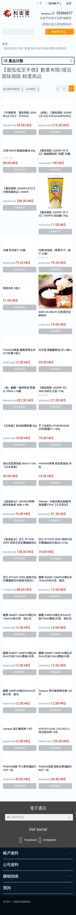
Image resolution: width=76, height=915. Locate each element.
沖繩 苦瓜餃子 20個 (14, 250)
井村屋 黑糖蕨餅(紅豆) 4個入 (55, 349)
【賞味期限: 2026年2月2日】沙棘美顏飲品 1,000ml (19, 190)
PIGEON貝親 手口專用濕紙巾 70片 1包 (19, 768)
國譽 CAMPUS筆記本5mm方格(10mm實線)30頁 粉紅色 (55, 617)
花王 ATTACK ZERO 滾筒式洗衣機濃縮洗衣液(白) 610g (55, 541)
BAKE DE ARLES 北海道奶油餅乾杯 (55, 313)
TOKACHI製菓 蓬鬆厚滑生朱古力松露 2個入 (19, 351)
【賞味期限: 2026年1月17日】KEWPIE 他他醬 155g (53, 214)
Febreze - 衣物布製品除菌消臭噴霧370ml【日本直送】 (55, 503)
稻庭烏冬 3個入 (12, 288)
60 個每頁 (33, 89)
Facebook (28, 840)
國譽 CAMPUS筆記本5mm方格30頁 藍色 (19, 692)
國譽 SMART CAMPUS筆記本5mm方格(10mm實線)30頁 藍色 (19, 656)
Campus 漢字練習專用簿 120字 (55, 692)
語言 (69, 3)
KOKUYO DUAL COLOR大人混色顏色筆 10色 (54, 730)
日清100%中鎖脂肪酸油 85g (19, 150)
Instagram (48, 840)
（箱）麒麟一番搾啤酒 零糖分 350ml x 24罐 (19, 389)
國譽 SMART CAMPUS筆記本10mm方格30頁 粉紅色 (19, 617)
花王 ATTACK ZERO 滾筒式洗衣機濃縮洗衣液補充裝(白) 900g (19, 580)
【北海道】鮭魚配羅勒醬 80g (20, 425)
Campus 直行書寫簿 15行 (17, 728)
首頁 (5, 44)
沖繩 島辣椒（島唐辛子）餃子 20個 (55, 252)
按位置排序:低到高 (13, 89)
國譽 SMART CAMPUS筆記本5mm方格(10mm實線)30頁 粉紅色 (55, 656)
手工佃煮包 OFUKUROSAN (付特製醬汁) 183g (54, 427)
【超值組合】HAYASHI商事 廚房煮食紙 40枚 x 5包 (18, 503)
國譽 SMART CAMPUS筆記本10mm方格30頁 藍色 (55, 579)
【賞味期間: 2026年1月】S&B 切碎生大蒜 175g (53, 389)
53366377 (57, 13)
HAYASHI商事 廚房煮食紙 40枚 (55, 465)
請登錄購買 (19, 132)
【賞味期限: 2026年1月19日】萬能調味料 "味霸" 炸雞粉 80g (54, 154)
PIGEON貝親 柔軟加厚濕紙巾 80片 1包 (55, 768)
